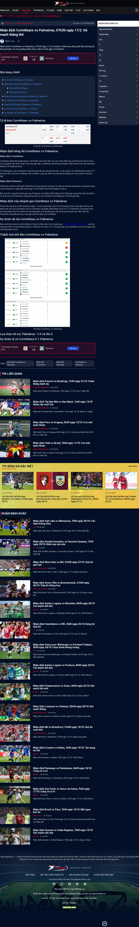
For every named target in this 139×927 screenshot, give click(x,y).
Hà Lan (101, 107)
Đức (100, 40)
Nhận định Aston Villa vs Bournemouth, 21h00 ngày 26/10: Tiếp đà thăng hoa (61, 584)
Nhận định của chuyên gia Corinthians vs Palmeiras (25, 96)
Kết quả (73, 58)
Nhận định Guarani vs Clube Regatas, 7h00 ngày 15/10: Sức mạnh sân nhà (63, 831)
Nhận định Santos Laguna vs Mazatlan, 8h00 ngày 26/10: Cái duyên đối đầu (64, 604)
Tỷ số (78, 10)
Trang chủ (4, 10)
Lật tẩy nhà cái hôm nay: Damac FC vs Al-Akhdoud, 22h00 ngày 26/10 (120, 499)
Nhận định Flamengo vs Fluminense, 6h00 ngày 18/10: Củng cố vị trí (62, 769)
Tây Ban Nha (104, 34)
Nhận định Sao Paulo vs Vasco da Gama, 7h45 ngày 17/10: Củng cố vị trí (61, 790)
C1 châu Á (103, 76)
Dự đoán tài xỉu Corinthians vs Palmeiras (21, 100)
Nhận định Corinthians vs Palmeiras (16, 363)
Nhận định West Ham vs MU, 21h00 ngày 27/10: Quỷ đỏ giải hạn (63, 563)
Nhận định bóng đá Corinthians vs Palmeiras (23, 84)
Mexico (102, 97)
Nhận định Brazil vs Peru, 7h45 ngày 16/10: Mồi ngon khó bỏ (62, 811)
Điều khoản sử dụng (79, 875)
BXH (98, 10)
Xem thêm (133, 466)
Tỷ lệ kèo (50, 10)
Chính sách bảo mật (104, 875)
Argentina (103, 86)
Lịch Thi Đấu (88, 10)
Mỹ (100, 102)
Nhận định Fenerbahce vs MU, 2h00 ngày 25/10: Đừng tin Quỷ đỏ (64, 625)
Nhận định (26, 10)
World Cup (103, 123)
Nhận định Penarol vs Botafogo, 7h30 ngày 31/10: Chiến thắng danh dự (63, 382)
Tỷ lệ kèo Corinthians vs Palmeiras (18, 80)
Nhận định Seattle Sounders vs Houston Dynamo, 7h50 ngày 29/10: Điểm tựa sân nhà (63, 543)
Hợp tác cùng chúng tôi (52, 875)
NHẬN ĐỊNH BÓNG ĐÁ (25, 23)
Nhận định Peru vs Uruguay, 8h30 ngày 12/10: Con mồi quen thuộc (62, 423)
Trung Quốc (103, 91)
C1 (100, 55)
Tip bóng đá (38, 10)
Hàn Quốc (103, 112)
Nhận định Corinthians (18, 88)
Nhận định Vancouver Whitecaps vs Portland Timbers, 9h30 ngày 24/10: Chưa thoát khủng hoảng (63, 646)
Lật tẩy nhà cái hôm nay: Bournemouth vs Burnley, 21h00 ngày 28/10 (51, 499)
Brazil (101, 65)
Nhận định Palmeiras (18, 92)
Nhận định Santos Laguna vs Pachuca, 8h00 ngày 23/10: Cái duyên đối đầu (63, 666)
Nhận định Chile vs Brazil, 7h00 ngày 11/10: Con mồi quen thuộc (61, 444)
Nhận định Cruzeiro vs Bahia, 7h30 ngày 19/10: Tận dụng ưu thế (64, 749)
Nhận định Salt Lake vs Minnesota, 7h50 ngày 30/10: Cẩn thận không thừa (64, 522)
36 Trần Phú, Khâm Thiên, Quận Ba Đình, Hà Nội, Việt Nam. (73, 898)
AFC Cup (102, 71)
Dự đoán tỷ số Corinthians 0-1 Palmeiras (21, 113)
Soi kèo (15, 10)
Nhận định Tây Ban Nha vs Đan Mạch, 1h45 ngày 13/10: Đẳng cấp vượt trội (63, 403)
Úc (100, 81)
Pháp (101, 50)
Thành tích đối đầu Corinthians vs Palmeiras (22, 104)
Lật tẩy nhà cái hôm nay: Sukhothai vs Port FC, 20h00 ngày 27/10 (84, 499)
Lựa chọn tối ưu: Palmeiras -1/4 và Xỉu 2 (21, 109)
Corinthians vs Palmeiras (80, 363)
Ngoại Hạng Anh (105, 29)
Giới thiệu (30, 875)
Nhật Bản (102, 117)
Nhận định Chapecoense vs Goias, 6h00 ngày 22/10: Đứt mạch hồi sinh (63, 687)
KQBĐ (59, 10)
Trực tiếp (69, 10)
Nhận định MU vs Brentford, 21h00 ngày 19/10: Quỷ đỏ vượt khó (63, 728)
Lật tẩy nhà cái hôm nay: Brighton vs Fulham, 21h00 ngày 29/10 (17, 499)
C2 (100, 60)
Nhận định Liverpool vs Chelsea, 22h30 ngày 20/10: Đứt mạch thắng (63, 708)
